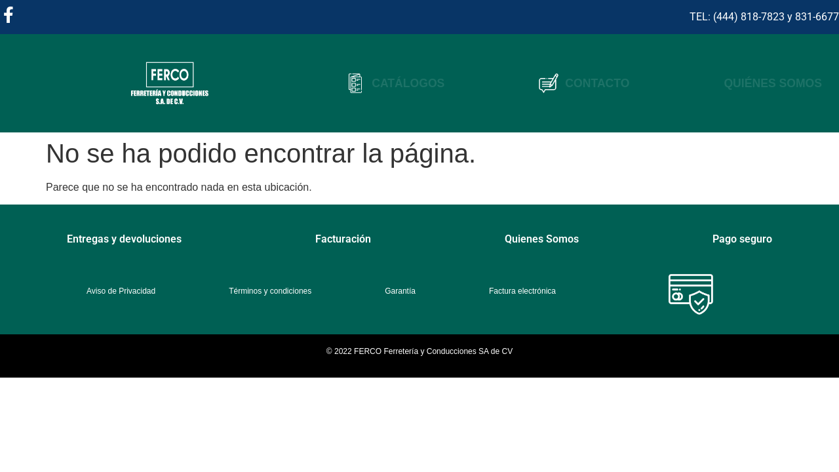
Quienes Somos (542, 239)
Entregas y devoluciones (124, 239)
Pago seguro (742, 239)
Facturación (343, 239)
